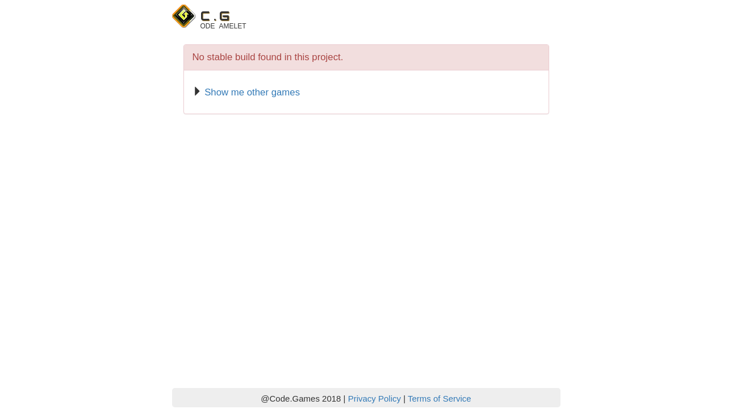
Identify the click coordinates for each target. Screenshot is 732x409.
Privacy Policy (374, 398)
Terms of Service (439, 398)
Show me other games (252, 92)
